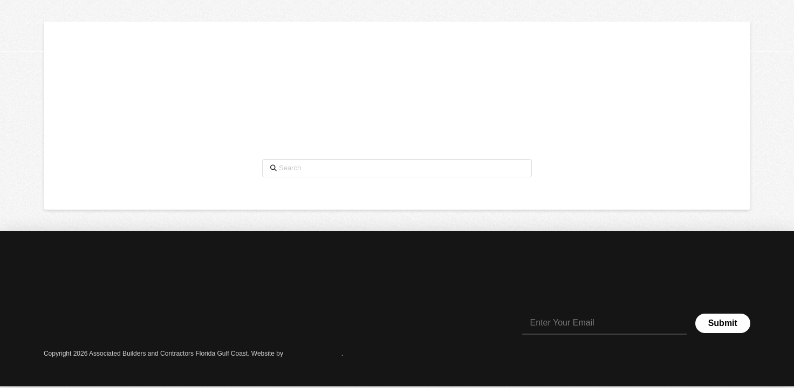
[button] (768, 26)
